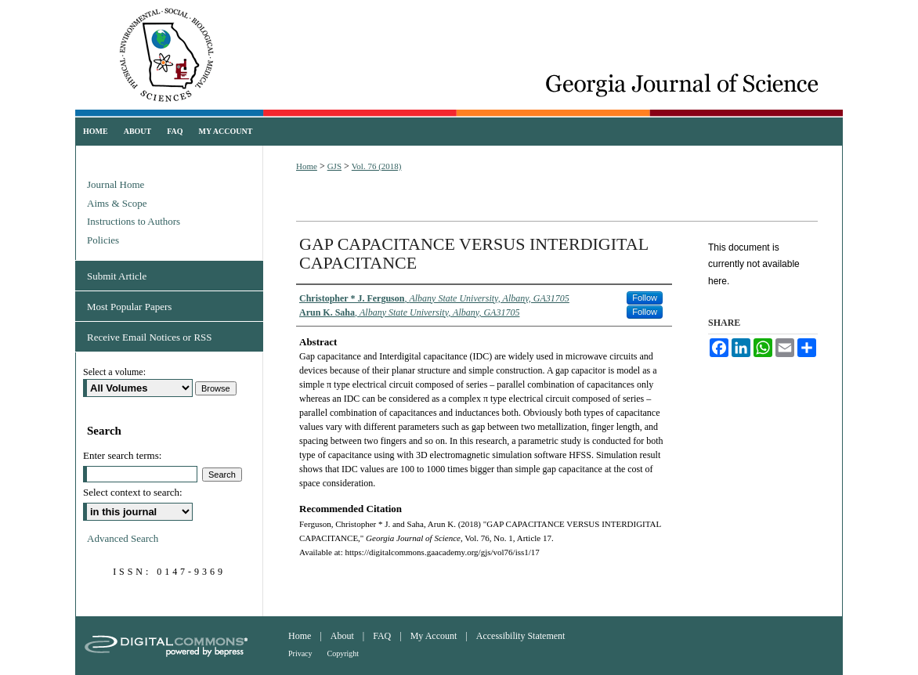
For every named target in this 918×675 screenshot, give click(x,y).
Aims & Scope (117, 203)
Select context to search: (133, 492)
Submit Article (116, 276)
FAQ (382, 635)
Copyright (343, 653)
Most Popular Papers (129, 306)
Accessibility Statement (521, 635)
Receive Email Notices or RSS (149, 337)
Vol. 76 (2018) (377, 166)
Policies (103, 240)
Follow (644, 297)
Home (306, 166)
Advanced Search (122, 538)
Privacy (300, 653)
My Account (433, 635)
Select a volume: (114, 371)
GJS (334, 166)
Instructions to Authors (133, 221)
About (342, 635)
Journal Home (115, 184)
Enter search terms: (122, 455)
